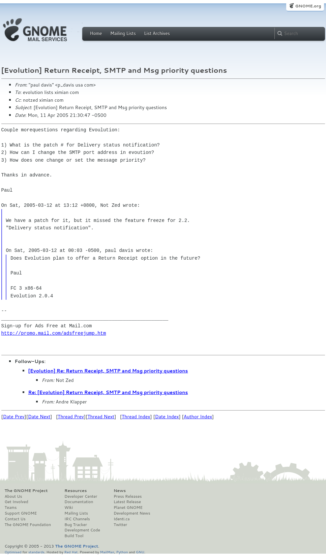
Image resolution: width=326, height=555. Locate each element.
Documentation (78, 501)
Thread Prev (71, 416)
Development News (132, 513)
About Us (13, 496)
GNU (140, 551)
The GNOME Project (26, 490)
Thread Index (136, 416)
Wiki (68, 507)
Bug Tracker (75, 524)
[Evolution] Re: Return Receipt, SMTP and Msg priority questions (108, 370)
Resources (75, 490)
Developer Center (80, 496)
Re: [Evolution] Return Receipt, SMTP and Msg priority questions (108, 392)
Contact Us (15, 519)
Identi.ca (122, 519)
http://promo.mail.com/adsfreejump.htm (53, 333)
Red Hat (71, 551)
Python (122, 551)
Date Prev (14, 416)
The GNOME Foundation (28, 524)
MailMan (107, 551)
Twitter (120, 524)
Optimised (13, 551)
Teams (11, 507)
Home (96, 33)
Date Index (167, 416)
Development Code (82, 530)
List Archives (157, 33)
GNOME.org (308, 6)
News (120, 490)
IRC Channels (77, 519)
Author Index (198, 416)
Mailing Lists (123, 33)
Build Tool (73, 535)
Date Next (39, 416)
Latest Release (127, 501)
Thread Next (100, 416)
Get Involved (16, 501)
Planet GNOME (128, 507)
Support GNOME (21, 513)
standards (36, 551)
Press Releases (128, 496)
